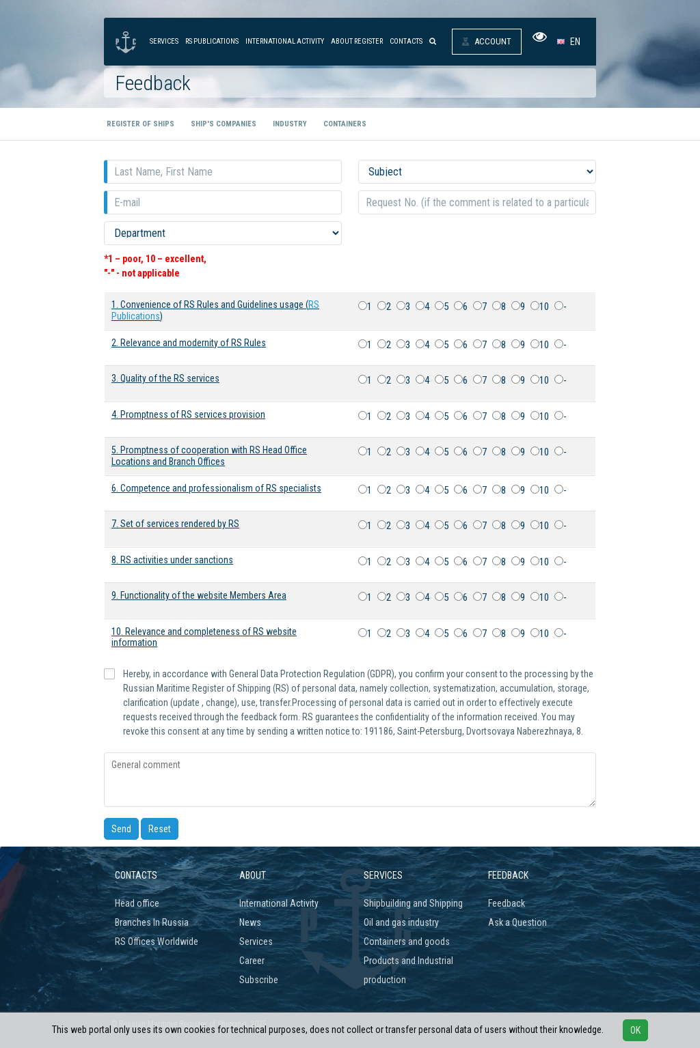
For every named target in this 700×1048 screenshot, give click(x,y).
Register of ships (140, 123)
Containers (344, 123)
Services (164, 41)
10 (539, 306)
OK (635, 1030)
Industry (290, 123)
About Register (357, 41)
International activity (284, 41)
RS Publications (212, 41)
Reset (159, 828)
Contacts (406, 41)
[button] (571, 42)
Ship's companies (223, 123)
